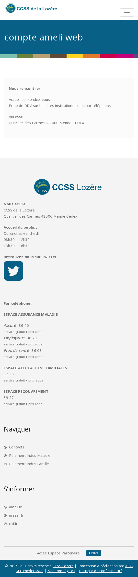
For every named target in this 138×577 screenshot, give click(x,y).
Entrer (93, 553)
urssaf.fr (16, 515)
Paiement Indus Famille (29, 463)
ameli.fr (15, 506)
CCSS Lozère (63, 566)
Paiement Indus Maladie (29, 455)
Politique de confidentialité (100, 570)
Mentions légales (61, 570)
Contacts (16, 447)
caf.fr (13, 523)
